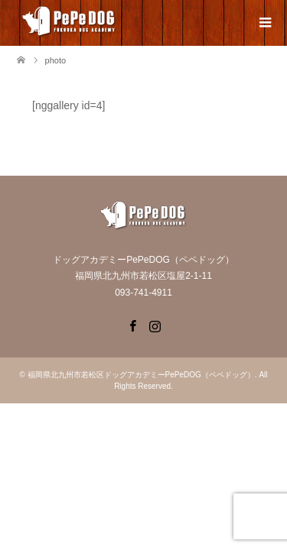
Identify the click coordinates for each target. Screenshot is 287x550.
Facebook (132, 324)
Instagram (154, 324)
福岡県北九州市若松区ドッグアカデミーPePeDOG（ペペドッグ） (141, 374)
